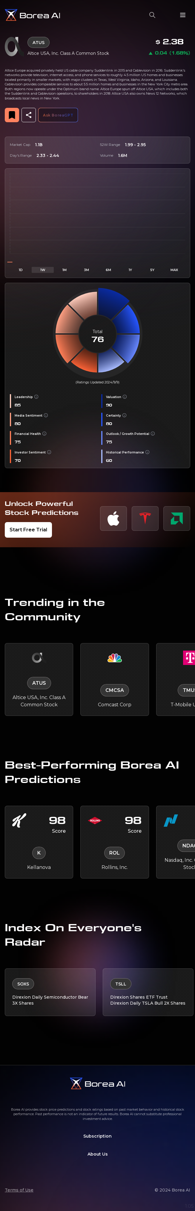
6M (108, 270)
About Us (97, 1154)
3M (86, 270)
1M (64, 270)
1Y (130, 270)
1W (42, 270)
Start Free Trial (28, 530)
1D (21, 270)
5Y (152, 270)
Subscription (97, 1136)
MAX (174, 270)
